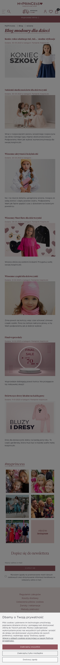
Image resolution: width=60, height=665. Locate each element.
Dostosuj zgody (30, 660)
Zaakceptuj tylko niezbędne (30, 653)
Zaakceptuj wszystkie (30, 647)
